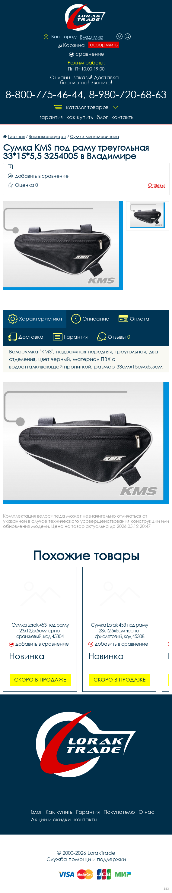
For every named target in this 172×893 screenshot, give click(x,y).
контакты (122, 117)
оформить (104, 45)
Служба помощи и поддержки (86, 859)
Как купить (79, 117)
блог (102, 117)
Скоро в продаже (40, 679)
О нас (146, 812)
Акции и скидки (51, 819)
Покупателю (119, 812)
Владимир (91, 37)
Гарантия (51, 117)
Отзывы (156, 185)
